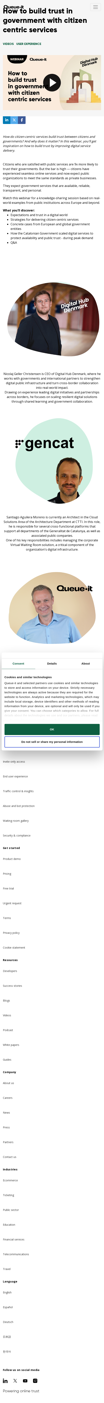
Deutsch (8, 1322)
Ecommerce (10, 1180)
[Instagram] (35, 1380)
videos (8, 44)
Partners (8, 1142)
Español (8, 1307)
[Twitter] (15, 1380)
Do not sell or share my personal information (52, 741)
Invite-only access (14, 761)
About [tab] (86, 663)
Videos (7, 1015)
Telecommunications (16, 1254)
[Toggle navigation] (95, 7)
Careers (7, 1098)
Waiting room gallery (16, 820)
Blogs (6, 1000)
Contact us (9, 1157)
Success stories (12, 986)
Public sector (11, 1210)
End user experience (15, 776)
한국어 (7, 1351)
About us (8, 1083)
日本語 (7, 1337)
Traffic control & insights (18, 791)
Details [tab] (52, 663)
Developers (10, 971)
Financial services (13, 1239)
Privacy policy (11, 933)
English (7, 1292)
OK (52, 729)
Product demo (12, 859)
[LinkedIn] (5, 1380)
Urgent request (12, 903)
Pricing (7, 873)
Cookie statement (14, 947)
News (6, 1112)
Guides (7, 1059)
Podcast (8, 1030)
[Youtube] (25, 1380)
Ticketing (8, 1195)
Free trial (8, 888)
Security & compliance (17, 835)
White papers (11, 1045)
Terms (7, 918)
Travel (7, 1269)
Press (6, 1127)
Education (9, 1224)
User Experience (28, 44)
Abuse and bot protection (19, 806)
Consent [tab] (18, 663)
